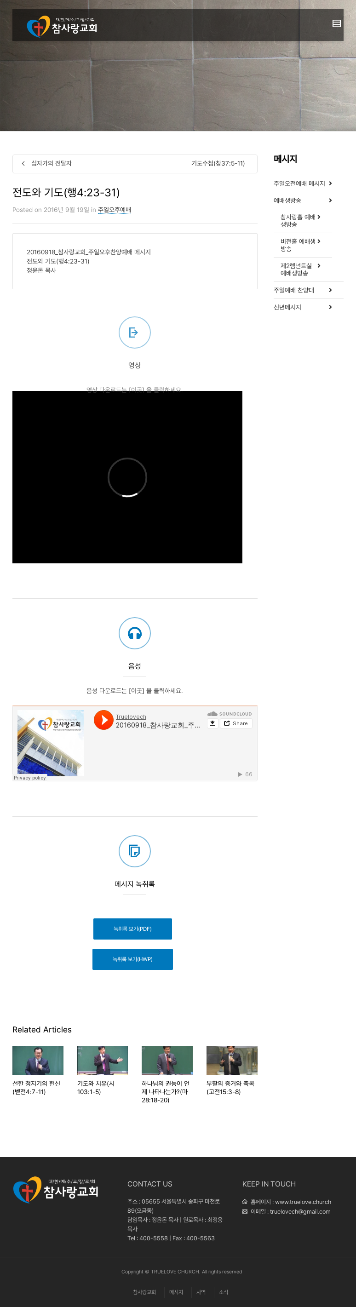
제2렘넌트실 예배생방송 (296, 269)
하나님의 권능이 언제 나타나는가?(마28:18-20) (165, 1092)
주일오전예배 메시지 (299, 183)
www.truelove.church (303, 1201)
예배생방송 (287, 200)
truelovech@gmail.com (300, 1211)
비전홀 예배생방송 (298, 245)
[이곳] (136, 412)
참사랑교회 (144, 1292)
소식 (223, 1292)
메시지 (176, 1292)
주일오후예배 (114, 209)
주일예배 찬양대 (294, 290)
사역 (201, 1292)
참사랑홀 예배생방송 (298, 220)
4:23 (71, 261)
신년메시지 (287, 307)
